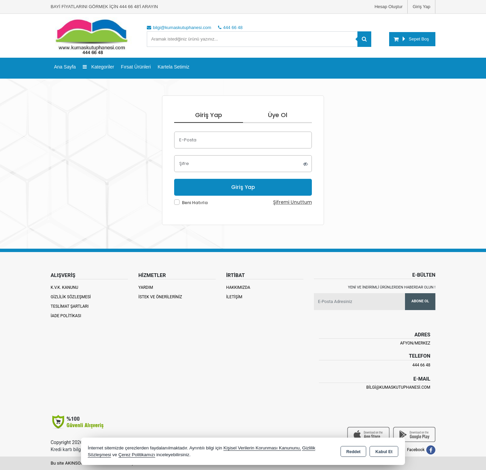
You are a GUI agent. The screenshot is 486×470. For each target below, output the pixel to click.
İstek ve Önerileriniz (160, 297)
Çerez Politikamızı (136, 454)
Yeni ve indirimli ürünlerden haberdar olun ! (391, 287)
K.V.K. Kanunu (64, 287)
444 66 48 (421, 365)
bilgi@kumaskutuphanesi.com (398, 387)
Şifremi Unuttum (292, 202)
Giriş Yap (421, 6)
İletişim (234, 297)
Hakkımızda (238, 287)
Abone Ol (420, 301)
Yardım (145, 287)
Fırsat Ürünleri (136, 67)
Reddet (353, 451)
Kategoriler (98, 67)
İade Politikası (66, 315)
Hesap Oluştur (389, 6)
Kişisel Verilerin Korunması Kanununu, (262, 447)
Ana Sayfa (65, 67)
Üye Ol (277, 115)
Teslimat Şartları (70, 306)
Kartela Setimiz (173, 67)
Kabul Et (384, 451)
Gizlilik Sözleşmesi (71, 297)
